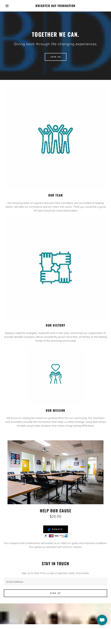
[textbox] (55, 582)
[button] (7, 6)
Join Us (55, 57)
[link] (55, 6)
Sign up (55, 593)
